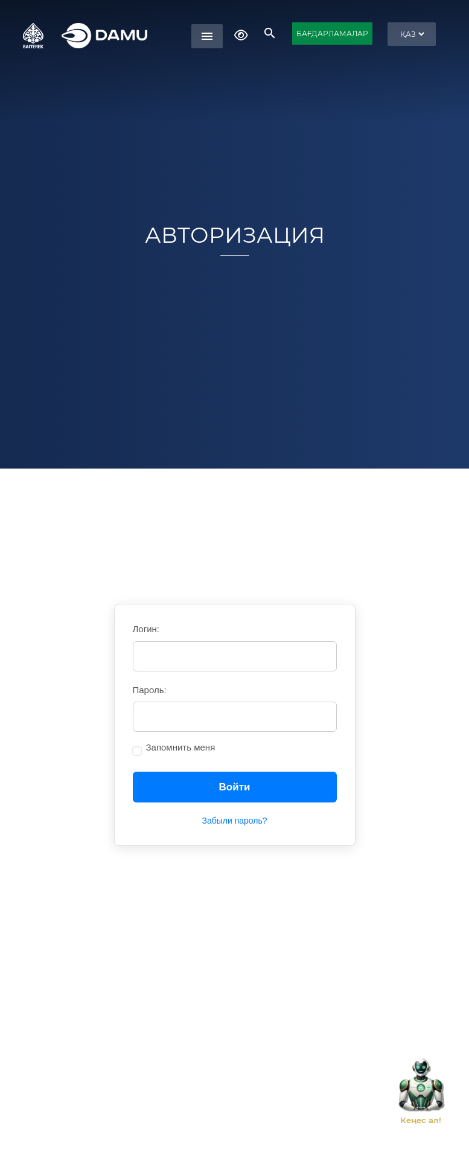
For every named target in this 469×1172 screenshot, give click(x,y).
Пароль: (150, 690)
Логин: (146, 629)
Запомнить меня (180, 747)
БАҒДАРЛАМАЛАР (332, 33)
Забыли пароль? (234, 820)
